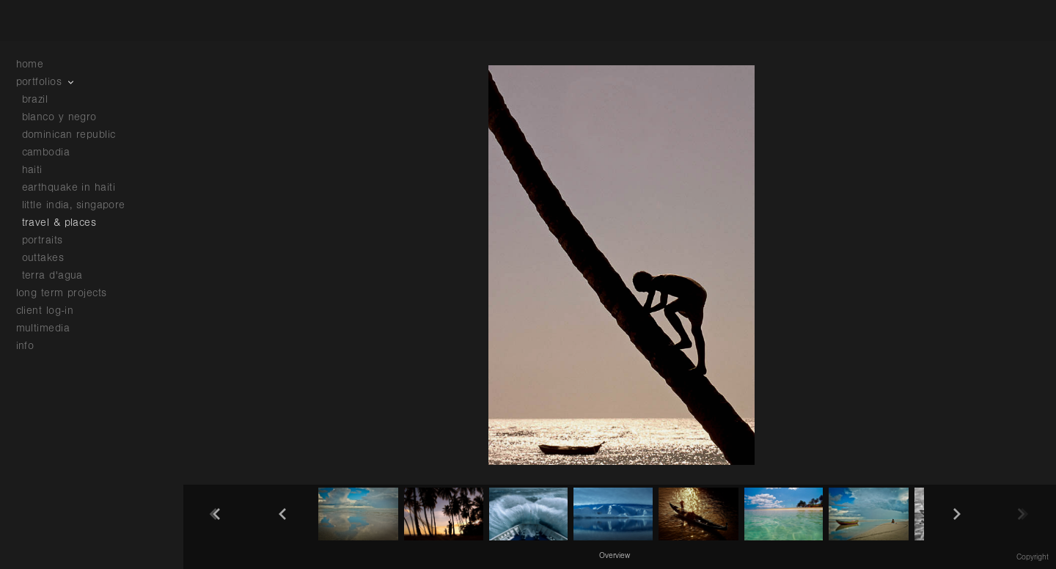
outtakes (43, 258)
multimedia (50, 328)
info (32, 345)
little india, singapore (73, 205)
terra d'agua (52, 275)
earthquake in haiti (69, 187)
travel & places (59, 222)
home (30, 64)
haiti (32, 170)
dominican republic (69, 134)
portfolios (46, 82)
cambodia (46, 152)
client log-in (45, 310)
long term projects (69, 293)
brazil (35, 99)
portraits (42, 240)
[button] (614, 555)
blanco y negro (59, 117)
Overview (614, 555)
